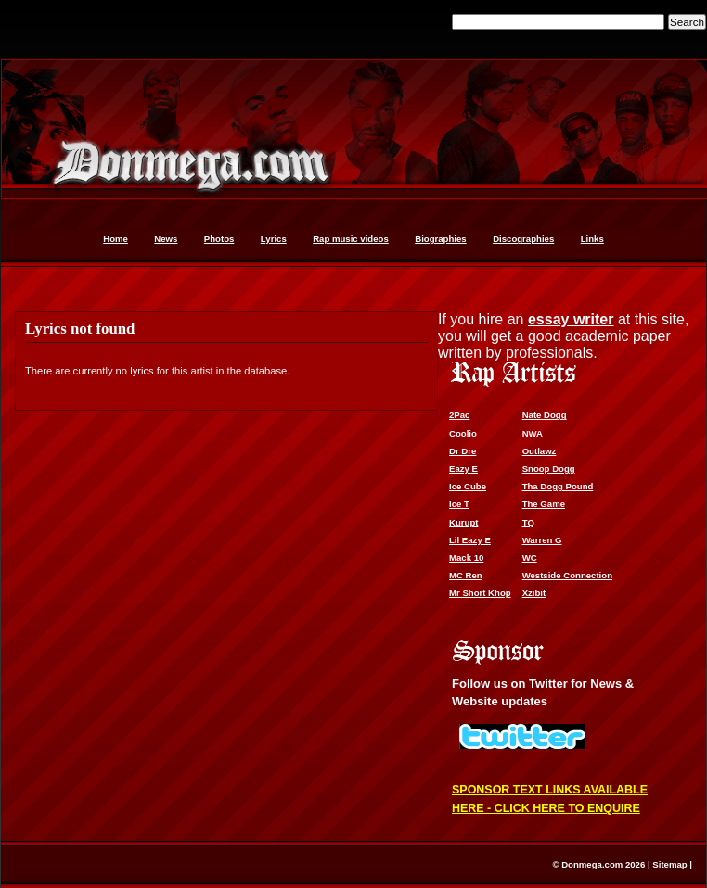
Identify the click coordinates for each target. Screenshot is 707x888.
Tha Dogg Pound (558, 486)
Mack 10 (466, 557)
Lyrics (274, 239)
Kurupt (463, 522)
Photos (219, 239)
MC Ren (465, 575)
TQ (528, 522)
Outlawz (539, 451)
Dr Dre (462, 451)
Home (115, 239)
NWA (532, 433)
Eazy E (463, 468)
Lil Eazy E (470, 540)
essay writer (571, 319)
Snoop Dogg (548, 468)
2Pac (459, 415)
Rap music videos (351, 239)
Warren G (542, 540)
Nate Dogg (544, 415)
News (165, 239)
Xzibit (534, 593)
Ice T (459, 504)
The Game (543, 504)
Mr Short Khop (480, 593)
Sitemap (669, 864)
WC (529, 557)
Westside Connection (567, 575)
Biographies (440, 239)
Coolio (463, 433)
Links (592, 239)
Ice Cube (467, 486)
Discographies (523, 239)
